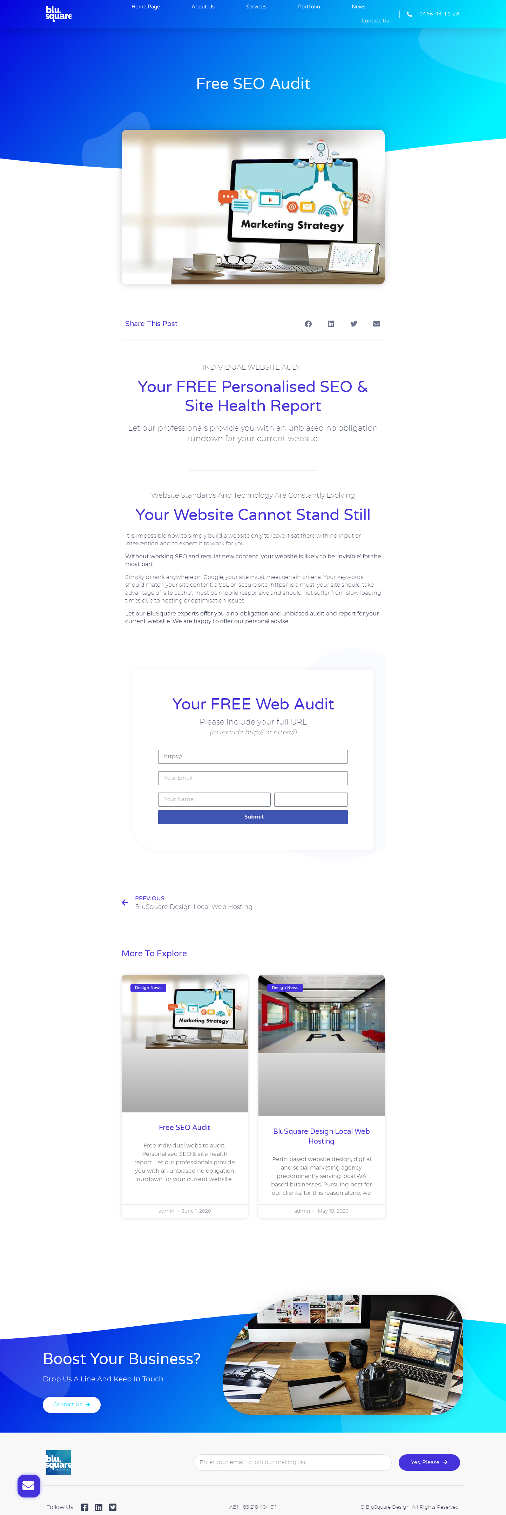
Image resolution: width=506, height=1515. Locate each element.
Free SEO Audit (184, 1128)
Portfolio (309, 6)
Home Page (145, 6)
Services (256, 6)
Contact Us (375, 20)
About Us (203, 6)
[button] (308, 324)
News (358, 6)
